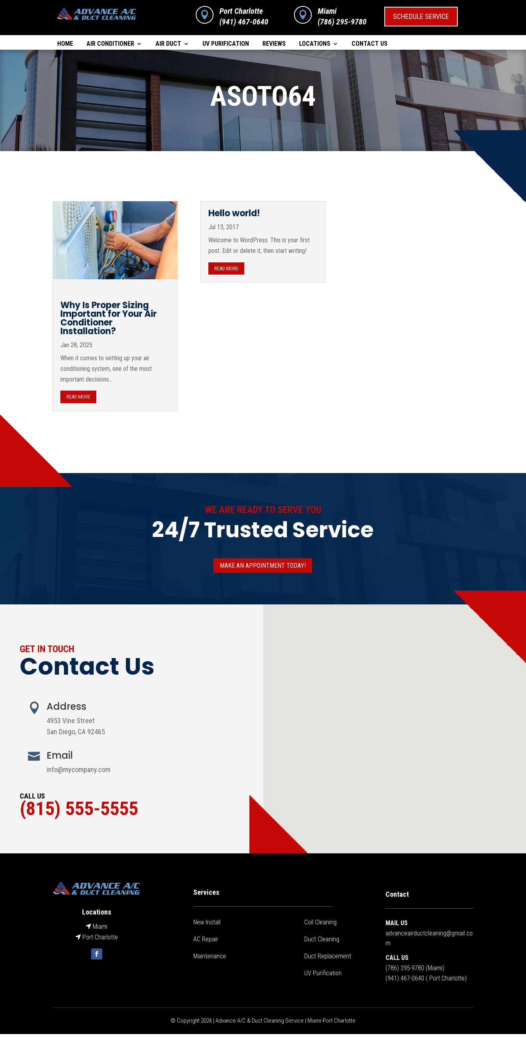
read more (78, 401)
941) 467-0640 (405, 982)
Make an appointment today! (263, 569)
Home (65, 44)
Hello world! (234, 217)
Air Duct (168, 44)
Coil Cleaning (320, 926)
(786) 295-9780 (405, 972)
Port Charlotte (241, 11)
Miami (327, 11)
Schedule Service (421, 16)
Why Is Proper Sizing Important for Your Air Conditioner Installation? (108, 322)
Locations (314, 44)
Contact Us (369, 44)
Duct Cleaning (321, 943)
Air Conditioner (110, 44)
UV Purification (225, 44)
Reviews (274, 44)
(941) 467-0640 (243, 21)
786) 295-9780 (343, 21)
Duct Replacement (327, 960)
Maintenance (209, 960)
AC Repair (205, 943)
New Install (207, 926)
